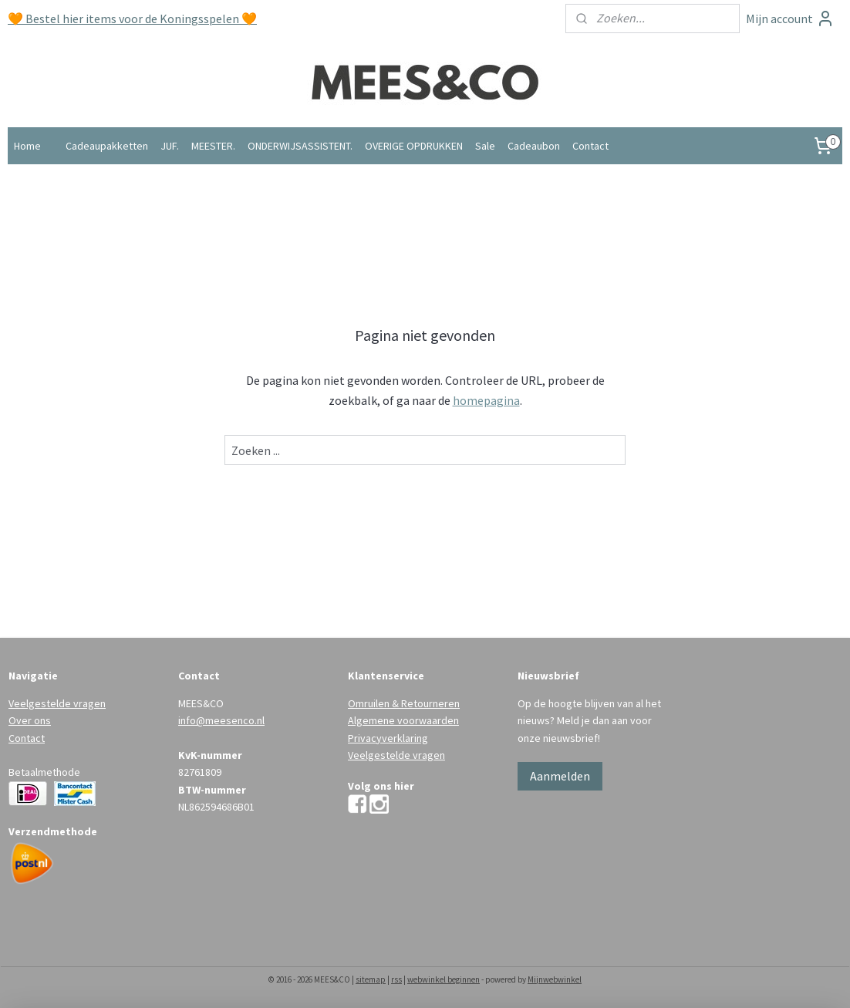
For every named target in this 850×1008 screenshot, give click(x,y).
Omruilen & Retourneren (404, 703)
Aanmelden (560, 776)
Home (27, 146)
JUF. (169, 146)
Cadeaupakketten (107, 146)
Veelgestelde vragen (57, 703)
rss (396, 979)
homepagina (486, 400)
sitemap (371, 979)
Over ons (29, 720)
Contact (590, 146)
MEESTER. (213, 146)
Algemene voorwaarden (403, 720)
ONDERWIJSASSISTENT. (300, 146)
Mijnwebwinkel (555, 979)
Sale (485, 146)
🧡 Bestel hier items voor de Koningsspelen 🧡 (132, 18)
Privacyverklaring (388, 738)
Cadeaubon (534, 146)
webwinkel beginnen (443, 979)
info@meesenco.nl (221, 720)
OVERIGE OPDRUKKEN (414, 146)
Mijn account (790, 18)
